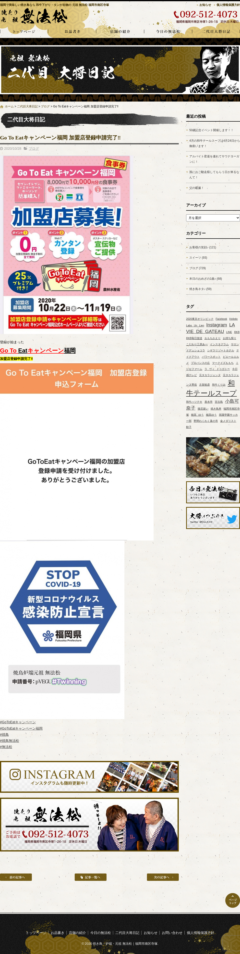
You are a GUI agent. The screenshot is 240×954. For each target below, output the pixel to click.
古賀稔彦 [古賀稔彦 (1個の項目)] (204, 384)
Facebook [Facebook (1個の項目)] (221, 318)
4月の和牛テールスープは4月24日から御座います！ (214, 143)
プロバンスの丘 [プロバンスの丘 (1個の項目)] (200, 362)
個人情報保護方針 (228, 5)
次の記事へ (163, 877)
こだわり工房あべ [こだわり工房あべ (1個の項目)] (197, 344)
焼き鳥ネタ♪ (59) (200, 289)
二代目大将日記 (216, 32)
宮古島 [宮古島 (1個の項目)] (219, 401)
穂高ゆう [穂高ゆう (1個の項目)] (211, 414)
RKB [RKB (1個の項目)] (237, 332)
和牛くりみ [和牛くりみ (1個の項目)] (219, 384)
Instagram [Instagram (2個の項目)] (216, 324)
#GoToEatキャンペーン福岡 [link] (21, 728)
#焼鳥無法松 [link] (9, 741)
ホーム (9, 106)
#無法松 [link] (6, 747)
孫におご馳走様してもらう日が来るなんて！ (214, 174)
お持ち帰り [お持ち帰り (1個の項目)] (229, 338)
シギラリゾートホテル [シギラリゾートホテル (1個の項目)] (220, 350)
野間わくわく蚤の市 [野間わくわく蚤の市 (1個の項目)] (206, 420)
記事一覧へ (91, 877)
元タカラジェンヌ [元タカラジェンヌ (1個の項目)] (210, 375)
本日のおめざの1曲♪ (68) (205, 278)
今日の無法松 (168, 32)
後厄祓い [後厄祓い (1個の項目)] (203, 408)
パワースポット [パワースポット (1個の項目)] (211, 356)
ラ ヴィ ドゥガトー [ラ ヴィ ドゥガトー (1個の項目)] (217, 369)
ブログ (45, 106)
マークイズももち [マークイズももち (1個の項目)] (223, 362)
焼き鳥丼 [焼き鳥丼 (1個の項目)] (216, 408)
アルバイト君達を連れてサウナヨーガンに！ (214, 159)
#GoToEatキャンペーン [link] (18, 722)
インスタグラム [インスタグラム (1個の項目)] (219, 344)
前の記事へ (16, 877)
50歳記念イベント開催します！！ (211, 130)
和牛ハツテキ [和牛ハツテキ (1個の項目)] (194, 401)
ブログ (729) (197, 268)
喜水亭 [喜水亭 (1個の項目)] (208, 401)
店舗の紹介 (120, 32)
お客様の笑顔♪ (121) (202, 247)
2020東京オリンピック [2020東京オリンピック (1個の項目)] (200, 318)
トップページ (24, 32)
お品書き (72, 32)
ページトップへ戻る (232, 900)
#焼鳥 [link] (4, 734)
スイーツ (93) (198, 257)
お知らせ (205, 5)
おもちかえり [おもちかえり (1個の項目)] (212, 338)
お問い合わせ (172, 933)
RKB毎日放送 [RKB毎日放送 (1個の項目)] (194, 338)
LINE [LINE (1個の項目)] (229, 332)
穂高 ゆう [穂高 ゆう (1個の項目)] (197, 414)
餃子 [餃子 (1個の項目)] (189, 426)
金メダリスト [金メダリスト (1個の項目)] (228, 420)
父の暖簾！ (196, 188)
